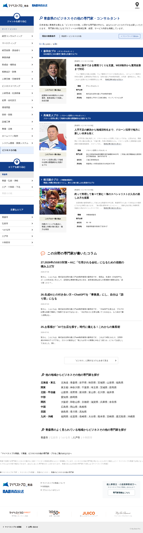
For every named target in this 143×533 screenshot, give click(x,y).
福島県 (119, 382)
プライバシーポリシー (51, 490)
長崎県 (83, 416)
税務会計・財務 (9, 72)
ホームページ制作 (10, 136)
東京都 (64, 387)
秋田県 (92, 382)
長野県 (73, 392)
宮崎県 (110, 416)
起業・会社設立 (9, 100)
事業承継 (6, 57)
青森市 (44, 437)
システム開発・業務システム (15, 143)
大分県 (92, 416)
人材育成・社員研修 (11, 93)
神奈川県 (75, 387)
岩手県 (83, 382)
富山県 (92, 392)
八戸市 (76, 437)
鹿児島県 (121, 416)
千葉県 (85, 387)
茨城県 (103, 387)
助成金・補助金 (9, 64)
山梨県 (64, 392)
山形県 (110, 382)
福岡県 (64, 416)
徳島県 (64, 411)
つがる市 (6, 230)
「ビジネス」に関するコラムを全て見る (91, 360)
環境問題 (6, 107)
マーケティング (9, 43)
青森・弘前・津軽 (10, 180)
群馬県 (113, 387)
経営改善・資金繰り (11, 50)
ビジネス (13, 29)
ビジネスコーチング (11, 86)
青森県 (73, 382)
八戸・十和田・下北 (11, 187)
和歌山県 (75, 402)
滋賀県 (94, 402)
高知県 (83, 411)
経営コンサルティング (12, 36)
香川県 (73, 411)
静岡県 (73, 397)
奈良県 (113, 402)
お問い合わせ (33, 527)
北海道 (64, 382)
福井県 (110, 392)
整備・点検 (7, 129)
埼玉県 (94, 387)
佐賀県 (73, 416)
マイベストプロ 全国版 (13, 527)
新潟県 (83, 392)
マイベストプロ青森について (53, 483)
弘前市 (5, 223)
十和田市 (6, 242)
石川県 (101, 392)
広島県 (64, 407)
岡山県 (73, 407)
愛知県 (64, 397)
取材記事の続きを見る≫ (114, 80)
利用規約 (45, 486)
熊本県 (101, 416)
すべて (4, 29)
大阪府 (64, 402)
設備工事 (6, 121)
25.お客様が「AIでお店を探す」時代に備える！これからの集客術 (80, 326)
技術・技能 (7, 114)
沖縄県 (131, 416)
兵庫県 (103, 402)
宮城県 (101, 382)
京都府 (85, 402)
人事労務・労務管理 (11, 79)
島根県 (83, 407)
